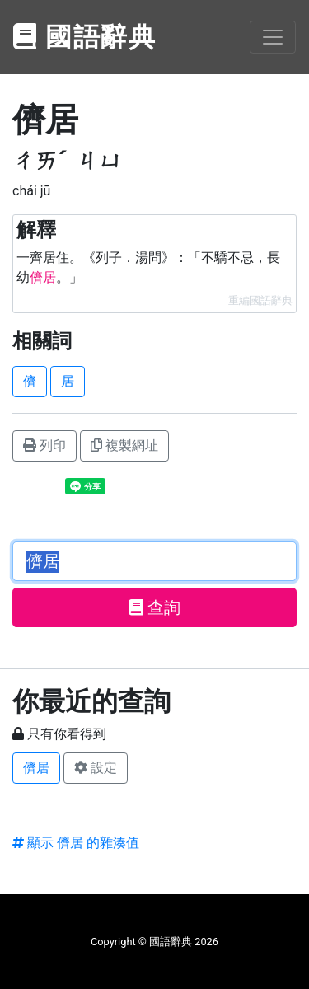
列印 (44, 445)
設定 (95, 768)
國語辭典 (85, 37)
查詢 (154, 607)
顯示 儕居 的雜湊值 (75, 843)
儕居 (36, 768)
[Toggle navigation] (273, 37)
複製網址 (124, 445)
